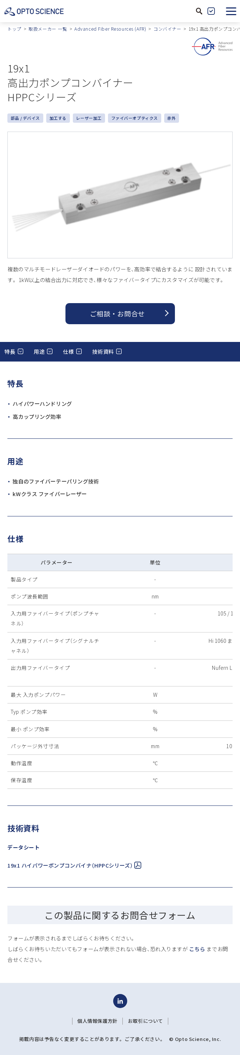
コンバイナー (167, 29)
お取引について (145, 1021)
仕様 (68, 351)
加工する (58, 118)
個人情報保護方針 (97, 1021)
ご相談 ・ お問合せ (117, 313)
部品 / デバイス (25, 118)
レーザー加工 (88, 118)
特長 (9, 351)
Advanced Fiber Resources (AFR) (110, 29)
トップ (14, 29)
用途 (39, 351)
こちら (197, 949)
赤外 (171, 118)
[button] (231, 11)
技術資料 (103, 351)
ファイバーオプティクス (134, 118)
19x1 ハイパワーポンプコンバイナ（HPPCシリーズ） (74, 865)
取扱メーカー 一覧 (47, 29)
